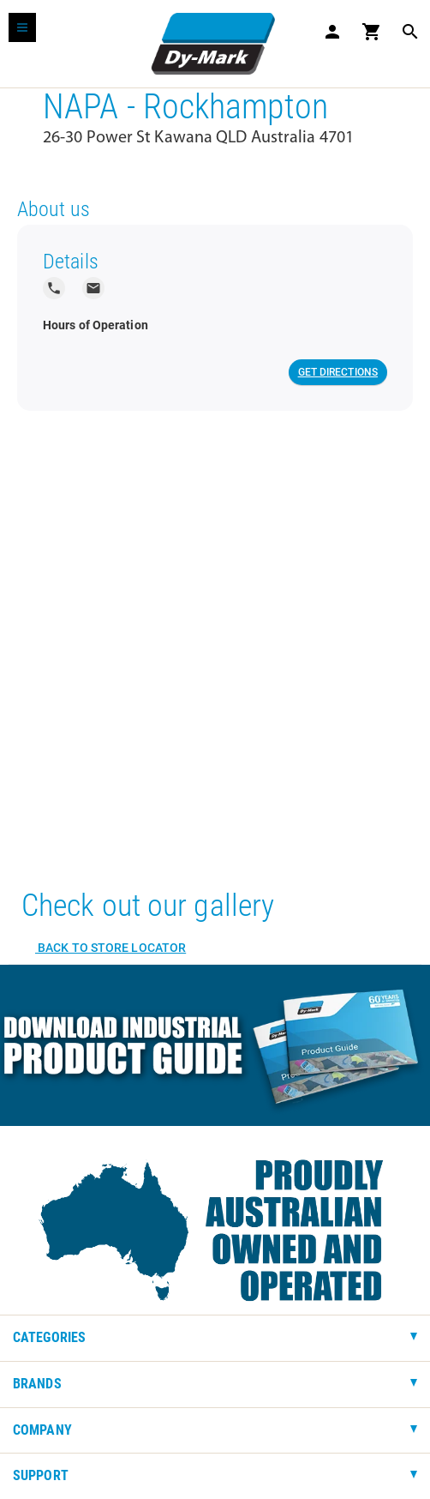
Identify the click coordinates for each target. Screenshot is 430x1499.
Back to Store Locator (110, 947)
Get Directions (338, 372)
